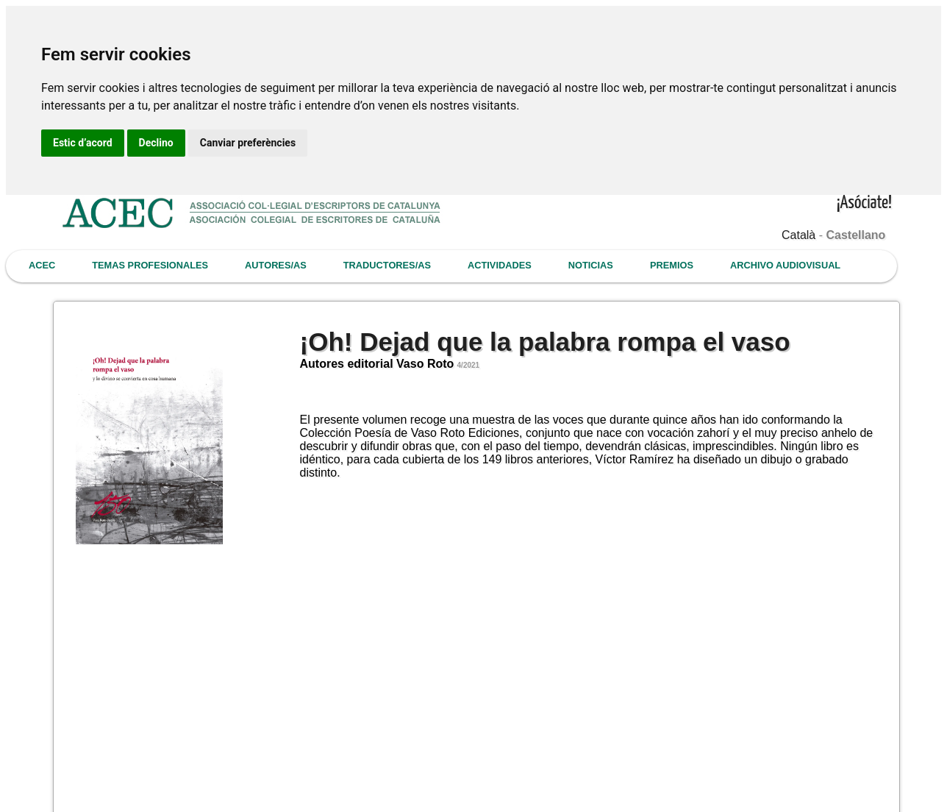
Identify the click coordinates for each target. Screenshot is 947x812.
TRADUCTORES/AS (387, 265)
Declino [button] (156, 143)
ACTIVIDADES (500, 265)
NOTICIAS (590, 265)
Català (798, 235)
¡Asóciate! (864, 203)
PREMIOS (671, 265)
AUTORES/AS (276, 265)
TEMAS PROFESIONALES (150, 265)
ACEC (42, 265)
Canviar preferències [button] (248, 143)
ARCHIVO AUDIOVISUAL (785, 265)
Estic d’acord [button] (82, 143)
